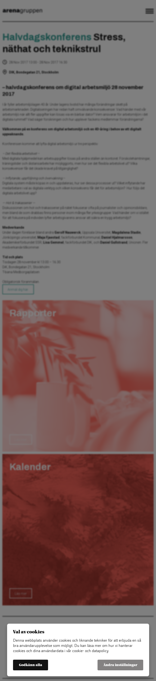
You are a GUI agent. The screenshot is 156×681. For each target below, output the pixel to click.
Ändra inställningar (120, 665)
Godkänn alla (30, 665)
